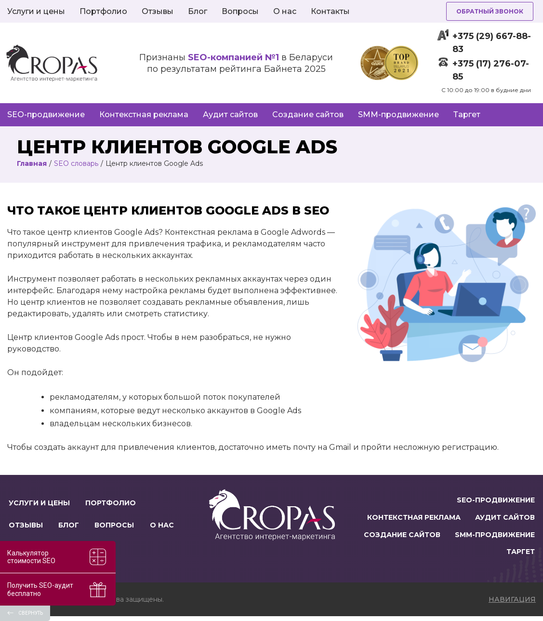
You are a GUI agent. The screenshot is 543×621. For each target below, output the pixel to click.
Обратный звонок (489, 11)
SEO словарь (76, 163)
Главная (32, 163)
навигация (512, 604)
